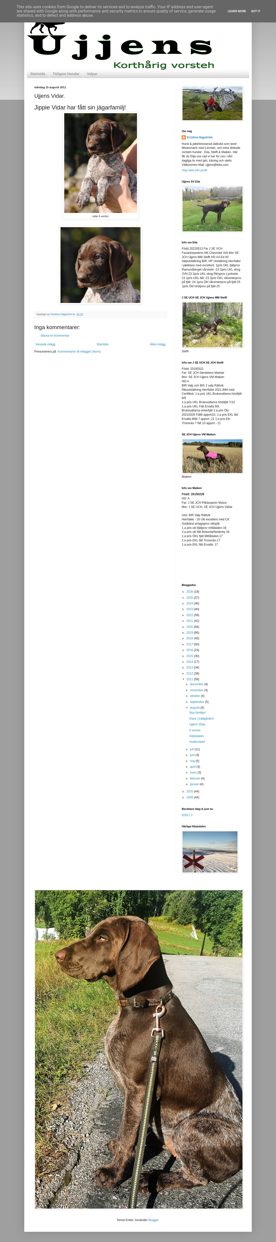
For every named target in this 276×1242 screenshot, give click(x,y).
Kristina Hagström (200, 137)
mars (194, 772)
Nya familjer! (197, 712)
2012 (190, 673)
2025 (190, 597)
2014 (190, 662)
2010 (190, 791)
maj (193, 761)
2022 (190, 615)
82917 (186, 815)
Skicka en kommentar (54, 335)
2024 (190, 603)
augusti (195, 707)
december (197, 684)
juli (192, 749)
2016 (190, 650)
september (197, 702)
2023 (190, 609)
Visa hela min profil (194, 170)
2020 (190, 627)
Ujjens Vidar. (197, 724)
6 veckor (194, 730)
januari (195, 784)
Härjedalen (196, 736)
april (193, 766)
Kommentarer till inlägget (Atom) (79, 351)
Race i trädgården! (201, 718)
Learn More (237, 11)
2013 (190, 667)
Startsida (37, 74)
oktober (195, 696)
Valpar (92, 74)
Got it (255, 11)
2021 (190, 621)
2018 (190, 638)
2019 (190, 632)
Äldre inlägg (158, 344)
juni (193, 755)
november (197, 690)
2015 (190, 656)
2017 (190, 644)
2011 (190, 679)
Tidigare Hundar (66, 74)
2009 (190, 797)
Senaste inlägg (45, 344)
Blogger (153, 1220)
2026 (190, 591)
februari (195, 778)
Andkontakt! (197, 742)
